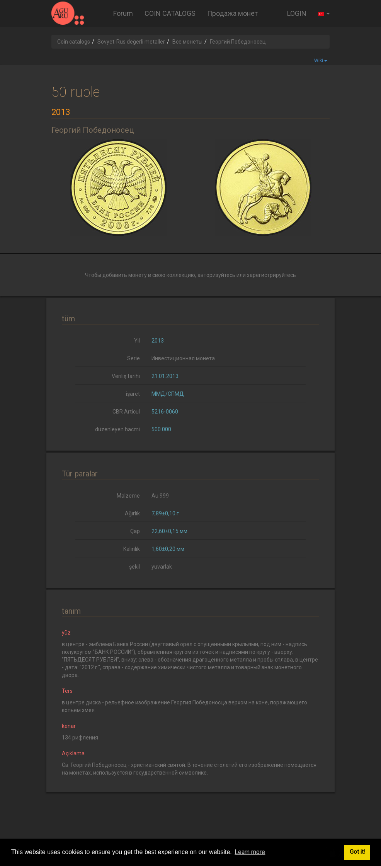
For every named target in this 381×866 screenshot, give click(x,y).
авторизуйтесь (216, 275)
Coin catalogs (73, 42)
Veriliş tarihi (126, 376)
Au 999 (160, 496)
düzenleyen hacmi (117, 429)
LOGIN (296, 13)
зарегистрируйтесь (271, 275)
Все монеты (187, 42)
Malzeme (128, 496)
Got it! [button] (357, 852)
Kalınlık (131, 549)
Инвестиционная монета (183, 358)
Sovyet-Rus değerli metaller (131, 42)
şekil (134, 567)
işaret (133, 394)
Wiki (320, 60)
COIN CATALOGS (170, 13)
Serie (133, 358)
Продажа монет (232, 13)
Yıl (137, 341)
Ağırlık (132, 513)
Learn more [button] (250, 852)
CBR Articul (126, 412)
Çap (135, 531)
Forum (123, 13)
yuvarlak (161, 567)
